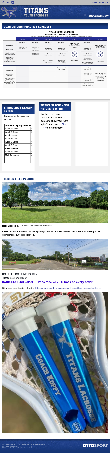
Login (94, 2)
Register (103, 2)
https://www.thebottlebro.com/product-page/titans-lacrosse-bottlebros (68, 288)
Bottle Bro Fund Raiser (19, 274)
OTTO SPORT (9, 447)
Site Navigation (96, 15)
